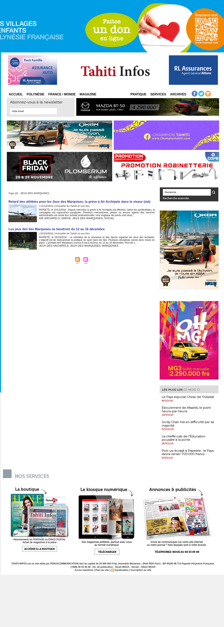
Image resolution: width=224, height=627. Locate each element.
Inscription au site (140, 570)
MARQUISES (106, 245)
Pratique (138, 94)
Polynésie (35, 94)
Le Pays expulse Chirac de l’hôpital (188, 397)
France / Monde (62, 94)
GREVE (64, 217)
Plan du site (102, 570)
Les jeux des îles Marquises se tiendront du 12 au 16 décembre (55, 228)
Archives (178, 94)
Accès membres (85, 570)
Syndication (121, 570)
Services (158, 94)
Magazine (88, 94)
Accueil (16, 94)
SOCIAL (105, 217)
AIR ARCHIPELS (49, 217)
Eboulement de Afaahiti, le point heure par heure (187, 409)
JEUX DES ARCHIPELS (53, 245)
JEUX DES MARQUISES (84, 217)
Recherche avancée (173, 198)
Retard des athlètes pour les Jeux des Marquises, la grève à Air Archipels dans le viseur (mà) (77, 201)
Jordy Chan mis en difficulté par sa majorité (188, 423)
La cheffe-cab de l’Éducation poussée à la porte (184, 438)
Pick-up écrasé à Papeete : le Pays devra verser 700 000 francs (188, 452)
